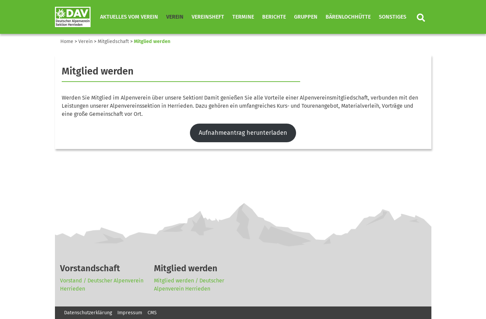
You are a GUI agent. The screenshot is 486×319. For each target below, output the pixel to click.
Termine (243, 17)
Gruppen (305, 17)
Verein (174, 17)
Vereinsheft (208, 17)
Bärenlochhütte (348, 17)
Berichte (274, 17)
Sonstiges (392, 17)
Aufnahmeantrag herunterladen (243, 132)
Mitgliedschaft (113, 41)
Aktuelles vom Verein (129, 17)
